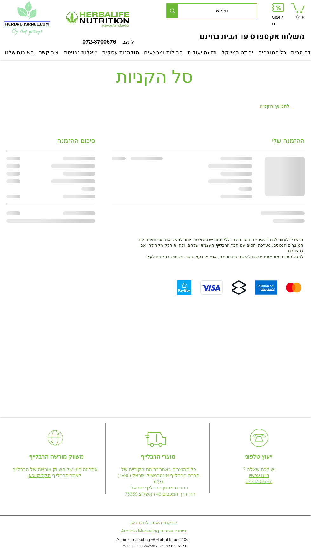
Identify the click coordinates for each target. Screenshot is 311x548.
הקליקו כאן (39, 475)
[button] (278, 7)
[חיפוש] (222, 11)
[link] (298, 7)
